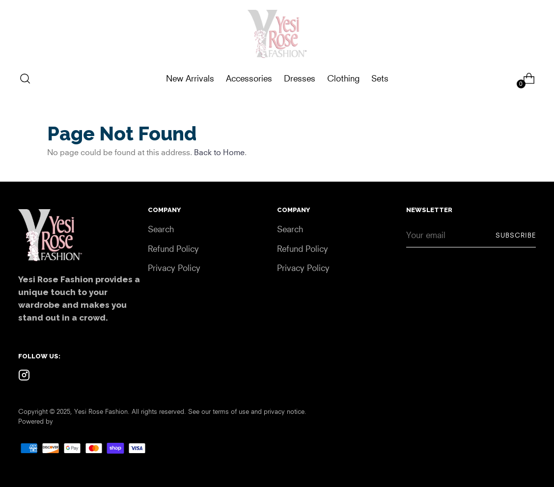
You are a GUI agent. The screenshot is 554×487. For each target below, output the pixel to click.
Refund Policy (173, 249)
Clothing (343, 78)
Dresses (299, 78)
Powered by (35, 421)
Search (161, 229)
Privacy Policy (174, 268)
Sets (379, 78)
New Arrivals (190, 78)
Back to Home (219, 152)
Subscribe (516, 235)
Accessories (249, 78)
